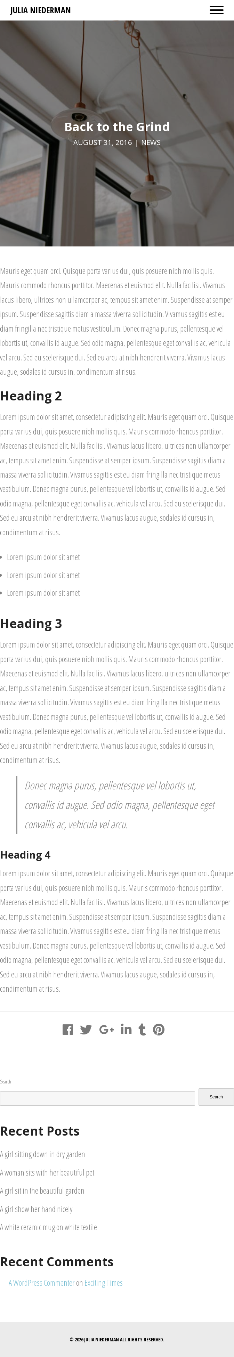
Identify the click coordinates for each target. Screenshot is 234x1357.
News (151, 142)
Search (5, 1081)
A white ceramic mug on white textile (48, 1227)
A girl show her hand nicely (36, 1208)
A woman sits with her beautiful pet (47, 1172)
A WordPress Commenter (42, 1282)
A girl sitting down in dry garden (42, 1154)
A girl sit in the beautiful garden (42, 1190)
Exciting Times (103, 1282)
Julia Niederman (40, 10)
